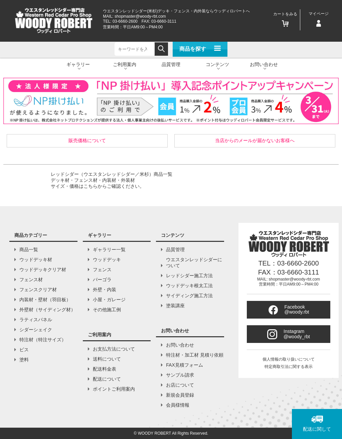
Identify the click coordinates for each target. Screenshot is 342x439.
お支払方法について (114, 349)
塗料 (24, 359)
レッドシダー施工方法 (189, 275)
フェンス (102, 269)
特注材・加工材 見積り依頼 (194, 355)
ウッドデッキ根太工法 (189, 285)
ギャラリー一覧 (109, 249)
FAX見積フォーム (184, 365)
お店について (180, 385)
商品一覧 (28, 249)
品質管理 (171, 64)
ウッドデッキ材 (35, 259)
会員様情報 (177, 405)
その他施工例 (107, 309)
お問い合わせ (180, 345)
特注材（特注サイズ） (42, 339)
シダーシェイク (35, 329)
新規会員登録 (180, 395)
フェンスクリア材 (38, 289)
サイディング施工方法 (189, 295)
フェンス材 (31, 279)
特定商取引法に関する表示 (289, 366)
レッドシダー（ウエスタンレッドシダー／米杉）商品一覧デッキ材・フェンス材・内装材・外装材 (111, 180)
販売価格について (87, 140)
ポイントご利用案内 (114, 389)
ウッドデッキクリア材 (42, 269)
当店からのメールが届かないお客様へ (255, 140)
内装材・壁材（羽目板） (45, 299)
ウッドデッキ (107, 259)
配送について (107, 379)
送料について (107, 359)
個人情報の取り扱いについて (289, 359)
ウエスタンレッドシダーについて (194, 262)
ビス (24, 349)
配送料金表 (104, 369)
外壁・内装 (104, 289)
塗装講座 (175, 305)
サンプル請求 (180, 375)
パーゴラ (102, 279)
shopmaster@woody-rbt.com (140, 16)
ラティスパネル (35, 319)
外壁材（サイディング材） (47, 309)
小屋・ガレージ (109, 299)
